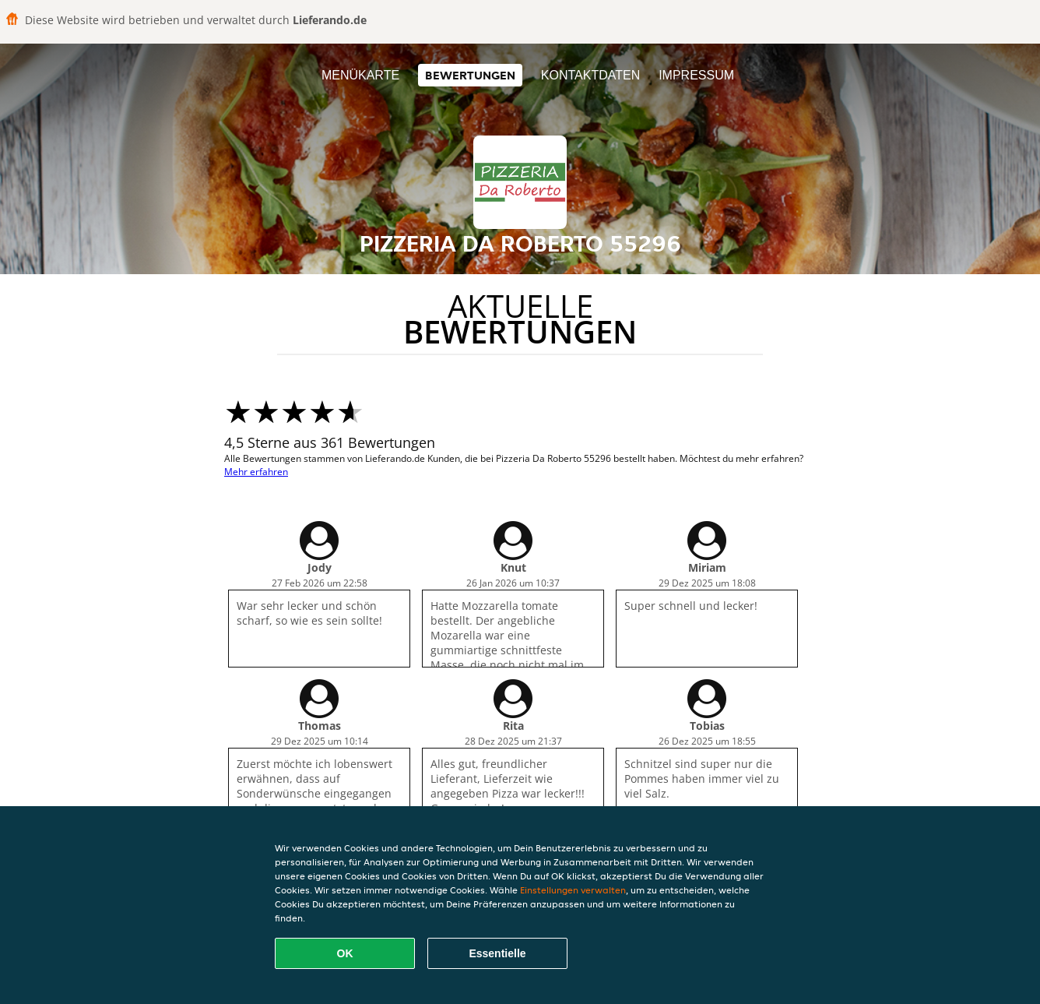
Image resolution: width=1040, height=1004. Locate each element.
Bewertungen (470, 75)
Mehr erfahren (256, 471)
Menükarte (360, 75)
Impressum (696, 75)
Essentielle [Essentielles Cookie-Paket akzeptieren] (497, 953)
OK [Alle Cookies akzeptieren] (345, 953)
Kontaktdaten (590, 75)
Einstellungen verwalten (573, 890)
